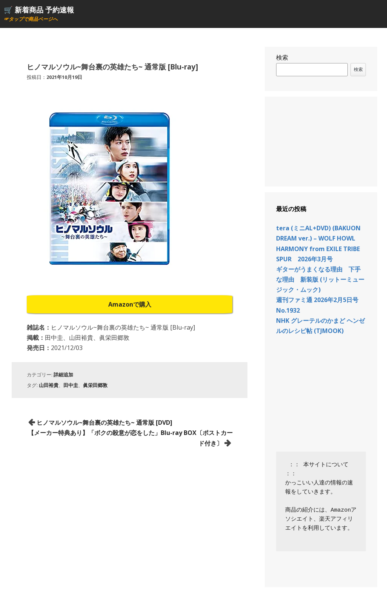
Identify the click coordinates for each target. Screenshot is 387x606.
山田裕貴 (48, 385)
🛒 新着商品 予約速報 (39, 10)
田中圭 (70, 385)
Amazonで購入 (129, 304)
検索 (282, 57)
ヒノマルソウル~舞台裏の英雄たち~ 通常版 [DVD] (104, 422)
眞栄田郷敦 (95, 385)
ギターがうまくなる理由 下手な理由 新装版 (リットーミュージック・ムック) (320, 279)
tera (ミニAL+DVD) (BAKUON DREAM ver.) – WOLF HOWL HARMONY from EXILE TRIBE (318, 238)
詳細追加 (63, 374)
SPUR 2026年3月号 (304, 259)
